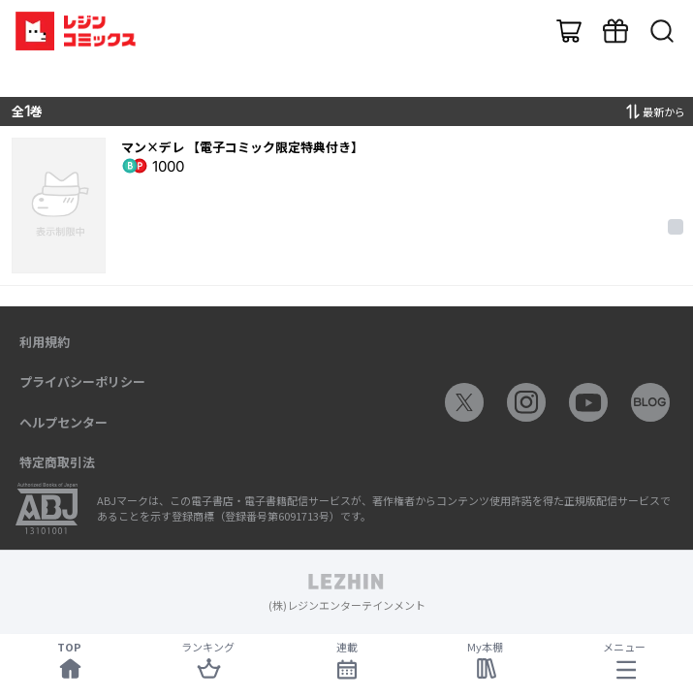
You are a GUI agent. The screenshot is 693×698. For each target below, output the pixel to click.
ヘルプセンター (63, 422)
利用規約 (44, 342)
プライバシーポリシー (82, 381)
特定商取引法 (57, 462)
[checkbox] (675, 227)
